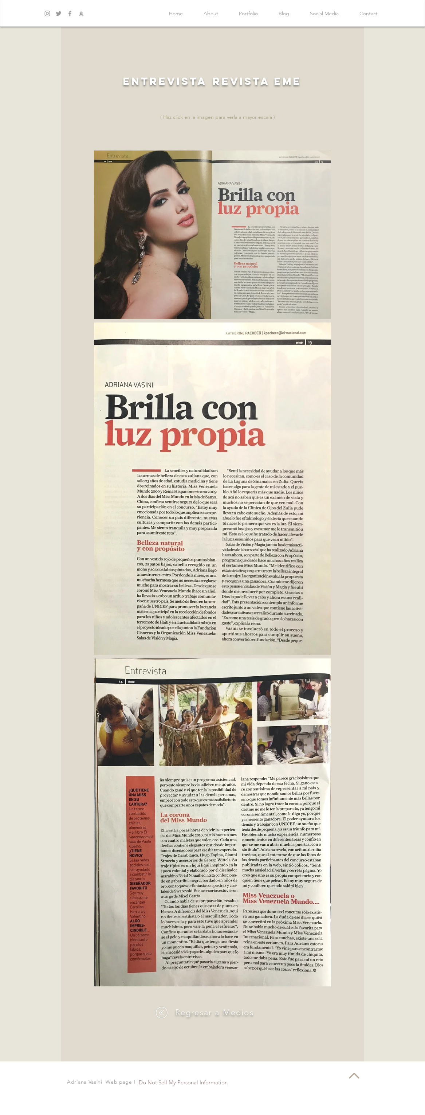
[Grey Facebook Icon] (70, 13)
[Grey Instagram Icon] (47, 13)
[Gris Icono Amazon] (81, 13)
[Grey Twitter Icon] (58, 13)
